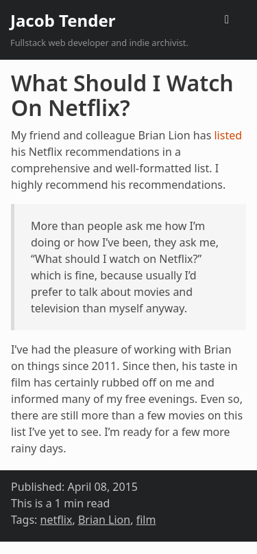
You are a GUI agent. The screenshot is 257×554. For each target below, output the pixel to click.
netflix (56, 519)
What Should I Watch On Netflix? (122, 95)
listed (228, 135)
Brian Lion (104, 519)
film (146, 519)
